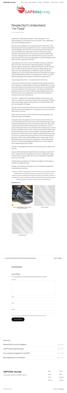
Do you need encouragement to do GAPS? (16, 353)
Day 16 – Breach (58, 258)
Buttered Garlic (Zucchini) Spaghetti (14, 344)
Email (13, 303)
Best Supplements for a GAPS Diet (14, 357)
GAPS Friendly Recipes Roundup (13, 349)
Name (13, 296)
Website (13, 309)
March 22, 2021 (60, 348)
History (22, 32)
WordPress (61, 389)
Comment (14, 279)
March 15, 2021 (60, 353)
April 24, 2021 (61, 344)
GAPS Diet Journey (9, 2)
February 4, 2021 (60, 357)
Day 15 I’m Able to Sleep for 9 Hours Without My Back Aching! (20, 258)
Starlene (18, 32)
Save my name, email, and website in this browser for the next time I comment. (29, 315)
